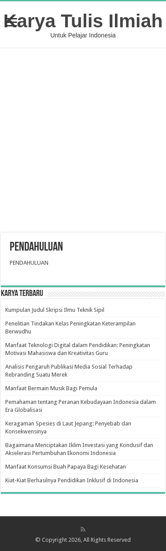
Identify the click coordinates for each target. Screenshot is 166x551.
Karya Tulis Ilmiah (83, 20)
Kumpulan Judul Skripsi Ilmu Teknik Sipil (54, 310)
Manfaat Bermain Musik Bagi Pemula (51, 388)
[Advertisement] (83, 141)
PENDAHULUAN (29, 262)
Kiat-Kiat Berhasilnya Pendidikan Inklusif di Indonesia (71, 480)
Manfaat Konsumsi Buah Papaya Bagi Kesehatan (65, 466)
